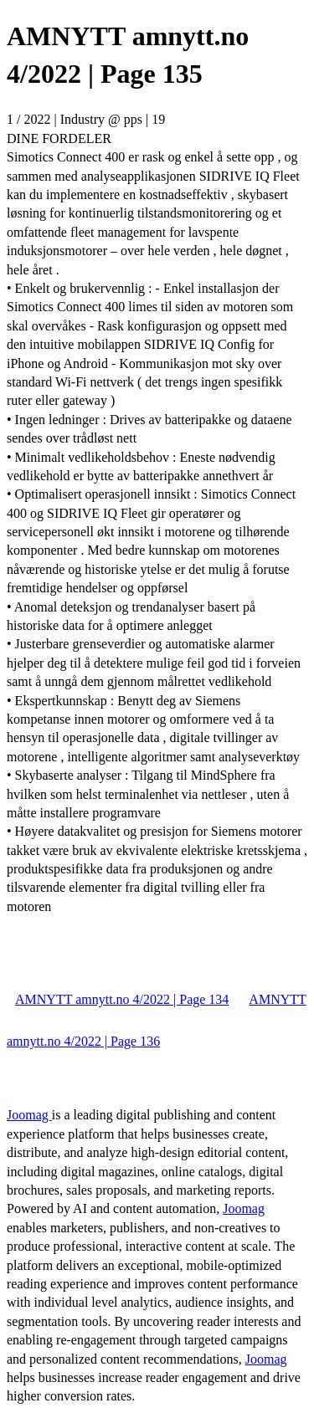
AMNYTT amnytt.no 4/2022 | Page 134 (122, 999)
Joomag (29, 1115)
